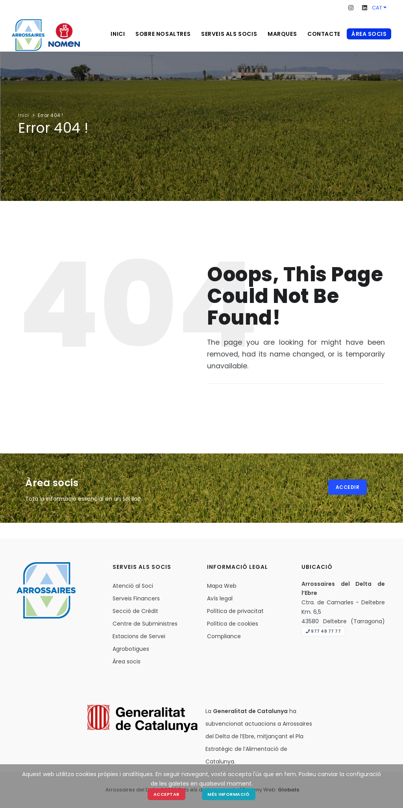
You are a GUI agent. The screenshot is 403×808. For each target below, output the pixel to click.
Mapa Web (222, 586)
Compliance (224, 636)
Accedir (348, 487)
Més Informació (229, 794)
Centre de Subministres (145, 624)
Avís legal (220, 598)
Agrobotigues (131, 649)
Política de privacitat (235, 611)
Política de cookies (232, 624)
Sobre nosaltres (158, 34)
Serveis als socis (226, 34)
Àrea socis (368, 34)
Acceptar (166, 794)
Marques (280, 34)
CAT (379, 7)
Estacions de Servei (139, 636)
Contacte (323, 34)
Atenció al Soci (133, 586)
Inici (112, 34)
